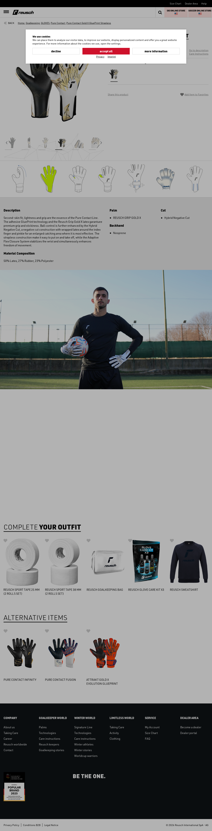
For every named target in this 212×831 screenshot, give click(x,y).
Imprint (112, 56)
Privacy (100, 56)
